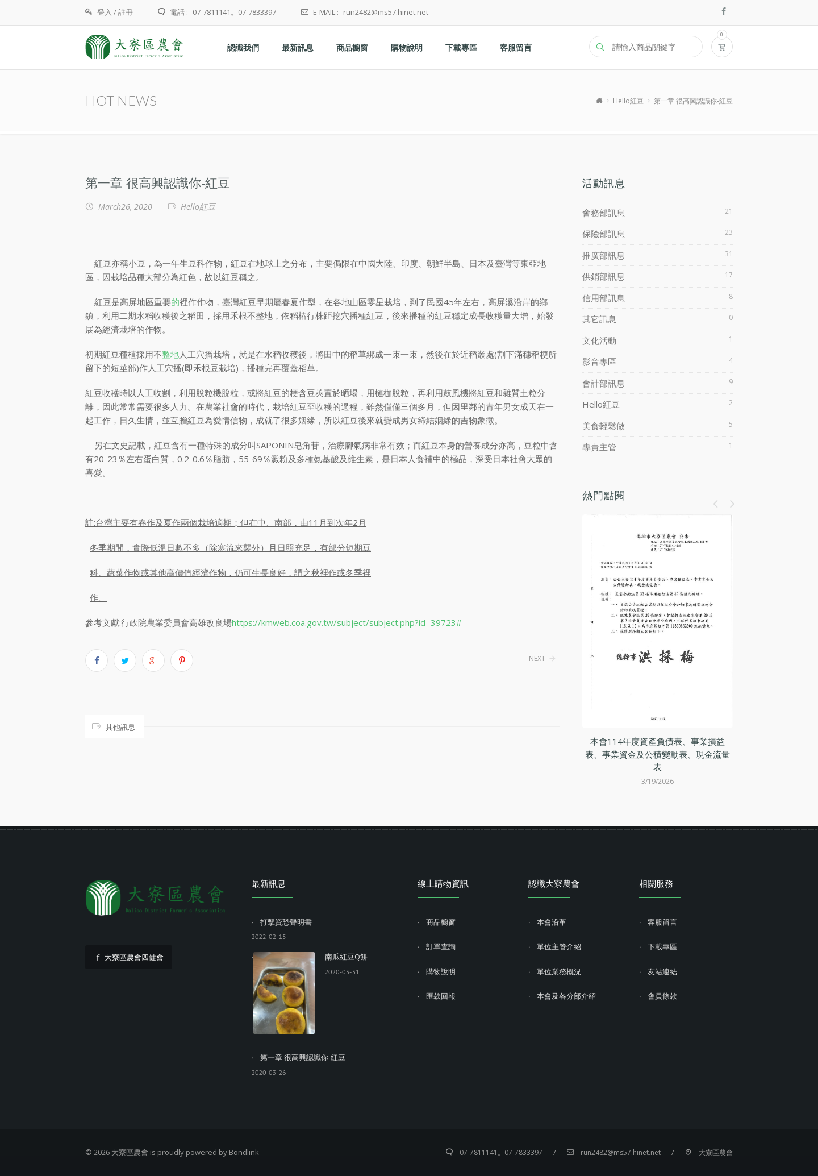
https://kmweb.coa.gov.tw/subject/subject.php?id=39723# (347, 622)
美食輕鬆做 (603, 425)
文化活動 (599, 340)
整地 (170, 354)
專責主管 (599, 446)
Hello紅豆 (628, 101)
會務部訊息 (603, 212)
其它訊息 (599, 319)
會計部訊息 (603, 383)
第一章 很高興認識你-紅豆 (157, 182)
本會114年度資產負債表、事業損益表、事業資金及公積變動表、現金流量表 (657, 753)
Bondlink (244, 1152)
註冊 (125, 12)
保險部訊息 (603, 233)
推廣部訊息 (603, 255)
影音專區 (599, 361)
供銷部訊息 (603, 276)
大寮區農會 (129, 1152)
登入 (104, 12)
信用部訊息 (603, 298)
